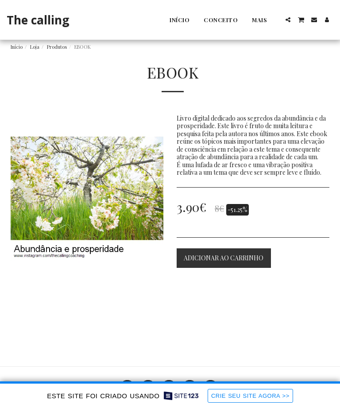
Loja (34, 46)
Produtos (57, 46)
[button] (288, 20)
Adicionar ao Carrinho (223, 258)
